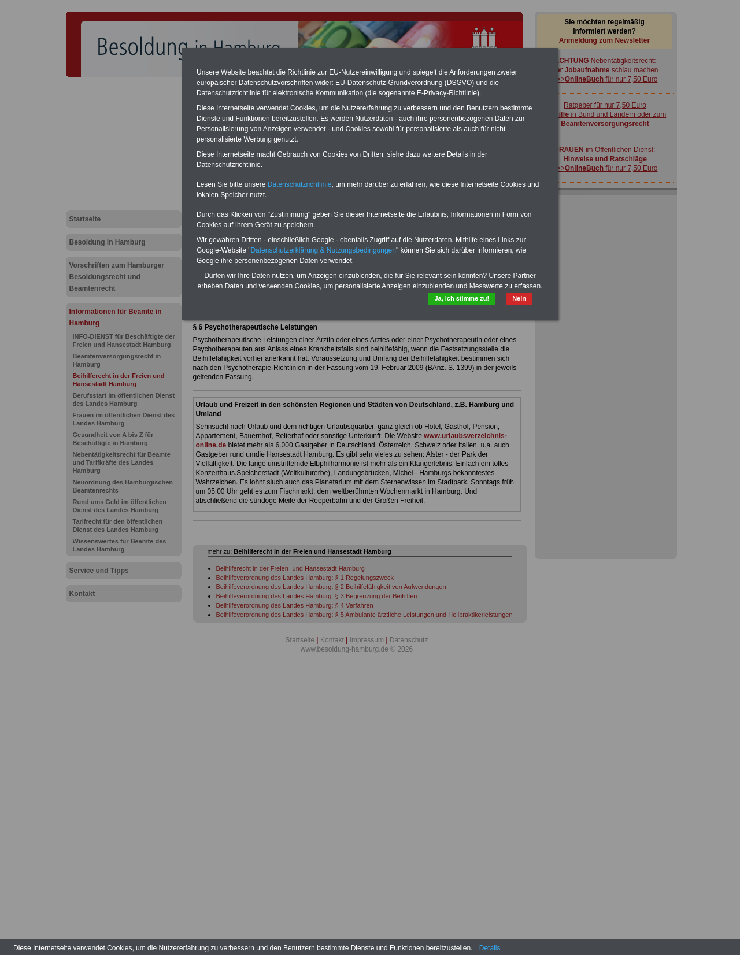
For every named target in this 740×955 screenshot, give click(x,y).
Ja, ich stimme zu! (461, 298)
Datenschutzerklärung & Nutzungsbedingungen (323, 250)
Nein (519, 298)
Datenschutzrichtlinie (300, 184)
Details (490, 948)
